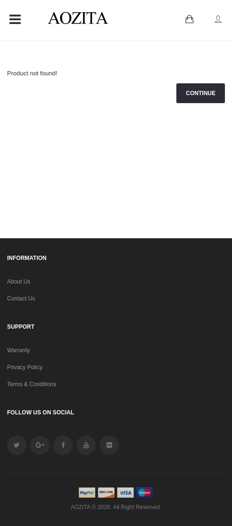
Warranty (18, 350)
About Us (18, 281)
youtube (86, 445)
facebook (63, 445)
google (40, 445)
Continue (200, 93)
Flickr (109, 445)
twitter (16, 445)
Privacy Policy (24, 367)
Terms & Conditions (31, 384)
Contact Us (21, 298)
